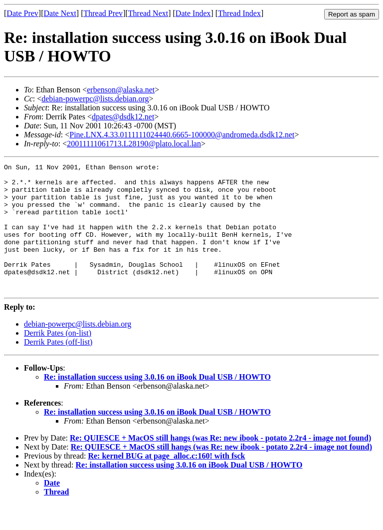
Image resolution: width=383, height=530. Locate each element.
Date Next (60, 13)
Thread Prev (103, 13)
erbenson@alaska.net (121, 89)
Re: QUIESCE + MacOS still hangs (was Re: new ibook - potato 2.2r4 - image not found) (220, 463)
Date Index (193, 13)
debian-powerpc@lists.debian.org (95, 98)
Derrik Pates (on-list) (57, 358)
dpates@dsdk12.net (123, 116)
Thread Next (148, 13)
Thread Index (239, 13)
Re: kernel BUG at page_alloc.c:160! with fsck (166, 481)
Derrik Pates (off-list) (58, 367)
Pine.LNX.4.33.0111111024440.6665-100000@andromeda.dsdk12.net (181, 134)
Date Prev (22, 13)
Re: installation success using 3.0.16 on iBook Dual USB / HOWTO (157, 402)
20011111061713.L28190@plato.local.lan (134, 143)
